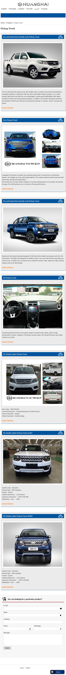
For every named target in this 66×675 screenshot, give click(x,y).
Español (21, 9)
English (4, 9)
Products (9, 23)
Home (3, 23)
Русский (29, 9)
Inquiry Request (7, 108)
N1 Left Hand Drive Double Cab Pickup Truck (21, 37)
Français (44, 9)
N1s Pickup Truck (10, 120)
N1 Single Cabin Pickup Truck (15, 354)
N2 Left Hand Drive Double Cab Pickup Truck (21, 201)
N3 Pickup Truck (9, 278)
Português (12, 9)
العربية (36, 9)
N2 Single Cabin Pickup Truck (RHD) (18, 516)
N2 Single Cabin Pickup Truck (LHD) (17, 433)
